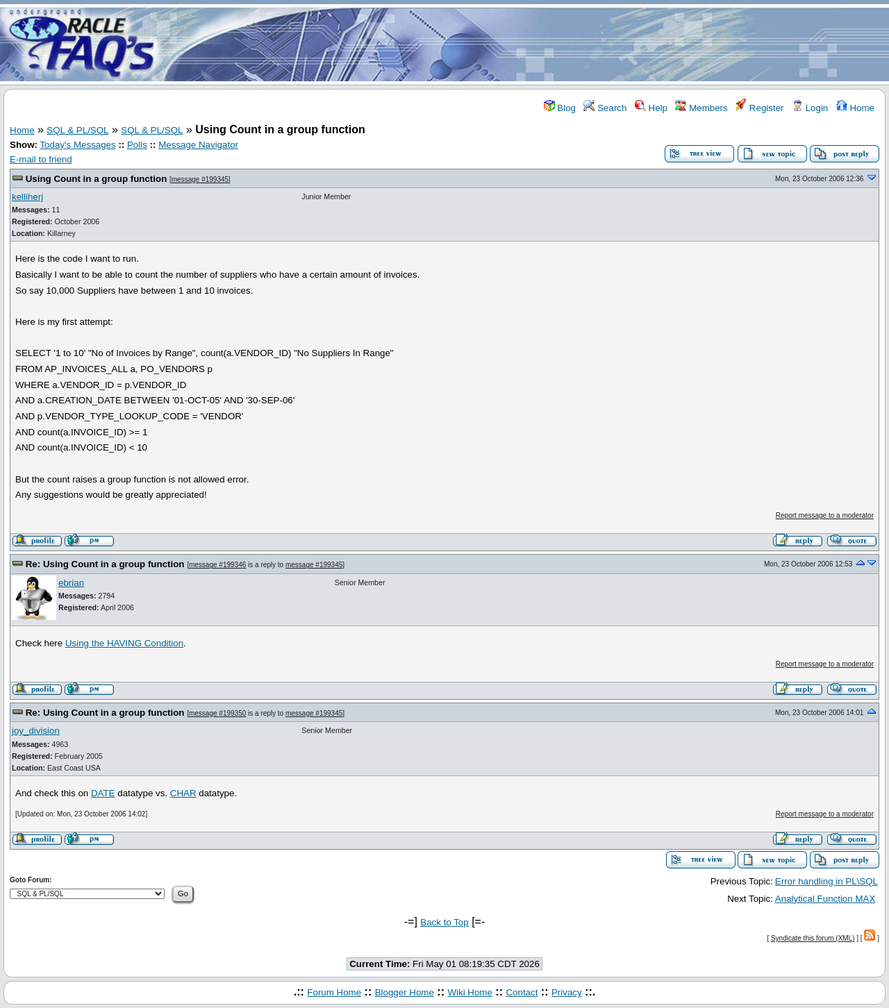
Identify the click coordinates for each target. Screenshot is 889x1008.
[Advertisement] (526, 43)
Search (604, 108)
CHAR (183, 793)
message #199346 (217, 565)
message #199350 (217, 713)
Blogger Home (404, 992)
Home (855, 108)
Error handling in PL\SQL (826, 881)
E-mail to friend (41, 159)
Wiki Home (469, 992)
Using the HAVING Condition (124, 643)
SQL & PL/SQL (77, 130)
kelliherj (27, 197)
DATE (103, 793)
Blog (560, 108)
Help (651, 108)
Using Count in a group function (96, 179)
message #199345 (200, 179)
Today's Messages (77, 145)
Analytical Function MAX (825, 898)
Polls (137, 145)
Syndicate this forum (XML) (813, 938)
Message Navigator (198, 145)
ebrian (71, 583)
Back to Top (444, 922)
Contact (522, 992)
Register (759, 108)
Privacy (566, 992)
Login (810, 108)
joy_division (36, 730)
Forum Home (334, 992)
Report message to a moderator (825, 515)
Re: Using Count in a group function (105, 564)
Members (701, 108)
